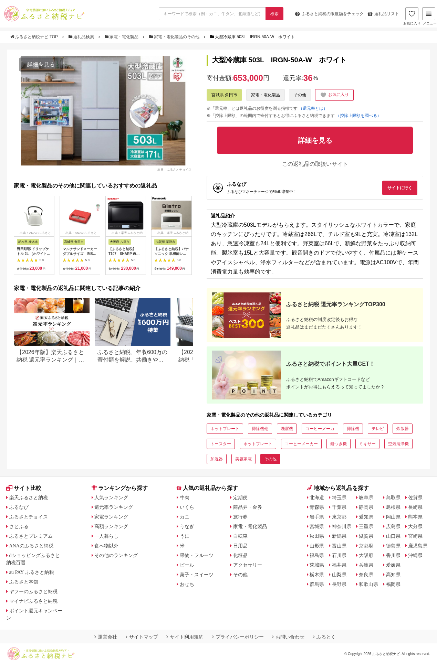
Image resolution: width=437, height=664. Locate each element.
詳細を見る (41, 64)
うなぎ (187, 526)
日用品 (240, 545)
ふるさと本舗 (23, 581)
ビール (187, 565)
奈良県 (366, 574)
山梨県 (339, 574)
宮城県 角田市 (224, 95)
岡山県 (393, 516)
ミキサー (367, 443)
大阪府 (366, 555)
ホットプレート (224, 428)
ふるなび (19, 507)
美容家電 (243, 459)
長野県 (339, 584)
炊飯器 (402, 428)
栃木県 (317, 574)
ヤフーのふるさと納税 (33, 591)
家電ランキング (111, 516)
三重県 (366, 526)
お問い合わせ (288, 637)
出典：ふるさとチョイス (174, 169)
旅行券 (240, 516)
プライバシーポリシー (238, 637)
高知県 (393, 574)
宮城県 (317, 526)
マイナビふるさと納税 (33, 601)
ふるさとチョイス (28, 516)
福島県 (317, 555)
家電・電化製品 (122, 36)
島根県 (393, 507)
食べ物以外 (106, 545)
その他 (300, 95)
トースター (220, 443)
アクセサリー (247, 565)
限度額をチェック (329, 13)
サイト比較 (23, 488)
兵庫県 (366, 565)
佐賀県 (415, 497)
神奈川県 (341, 526)
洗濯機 (287, 428)
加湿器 (216, 459)
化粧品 (240, 555)
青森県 (317, 507)
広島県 (393, 526)
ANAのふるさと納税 (31, 545)
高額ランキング (111, 526)
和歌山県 (368, 584)
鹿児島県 (417, 545)
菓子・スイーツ (197, 574)
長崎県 (415, 507)
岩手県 (317, 516)
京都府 (366, 545)
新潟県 (339, 536)
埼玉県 (339, 497)
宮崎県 (415, 536)
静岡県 (366, 507)
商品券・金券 (247, 507)
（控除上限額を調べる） (358, 115)
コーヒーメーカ (319, 428)
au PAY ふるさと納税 (31, 572)
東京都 (339, 516)
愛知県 (366, 516)
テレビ (378, 428)
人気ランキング (111, 497)
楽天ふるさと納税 (28, 497)
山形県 (317, 545)
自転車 (240, 536)
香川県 (393, 555)
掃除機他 (260, 428)
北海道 (317, 497)
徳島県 (393, 545)
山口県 (393, 536)
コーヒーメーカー (301, 443)
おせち (187, 584)
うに (184, 536)
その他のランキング (116, 555)
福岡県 (393, 584)
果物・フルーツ (197, 555)
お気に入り (411, 16)
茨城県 (317, 565)
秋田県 (317, 536)
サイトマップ (142, 637)
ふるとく (324, 637)
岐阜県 (366, 497)
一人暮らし (106, 536)
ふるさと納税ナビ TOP (34, 36)
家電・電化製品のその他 (175, 36)
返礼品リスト (383, 14)
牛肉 (184, 497)
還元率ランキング (113, 507)
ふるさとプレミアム (31, 536)
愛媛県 (393, 565)
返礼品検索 (82, 36)
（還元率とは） (313, 108)
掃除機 (353, 428)
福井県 (339, 565)
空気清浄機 (398, 443)
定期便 (240, 497)
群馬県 (317, 584)
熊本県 (415, 516)
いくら (187, 507)
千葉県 (339, 507)
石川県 (339, 555)
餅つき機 (338, 443)
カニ (184, 516)
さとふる (19, 526)
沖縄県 (415, 555)
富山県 (339, 545)
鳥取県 (393, 497)
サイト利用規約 (185, 637)
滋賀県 (366, 536)
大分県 (415, 526)
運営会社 (105, 637)
